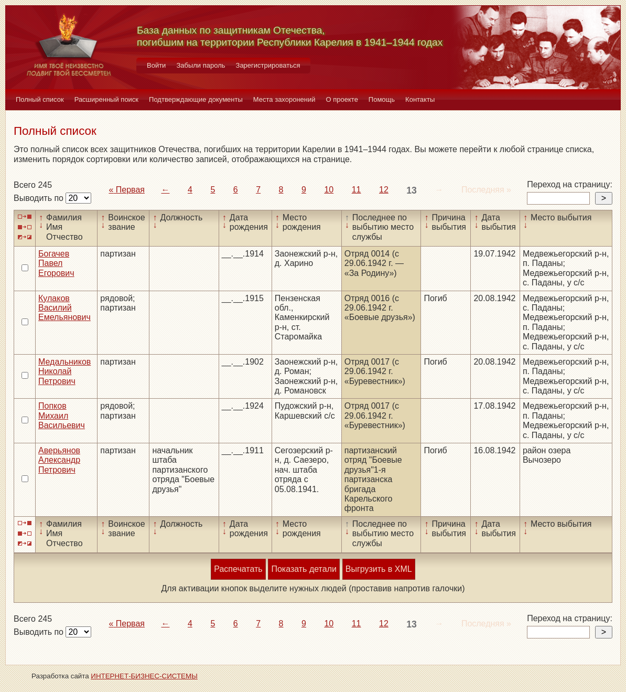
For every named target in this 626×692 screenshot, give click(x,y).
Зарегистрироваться (268, 65)
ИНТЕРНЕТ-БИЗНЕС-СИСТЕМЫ (144, 676)
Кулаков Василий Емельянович (64, 308)
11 (356, 189)
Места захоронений (284, 99)
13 (411, 190)
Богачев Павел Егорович (56, 263)
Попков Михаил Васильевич (61, 415)
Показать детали (303, 569)
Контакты (420, 99)
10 (328, 189)
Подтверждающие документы (196, 99)
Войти (156, 65)
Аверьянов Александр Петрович (59, 460)
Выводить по (40, 198)
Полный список (40, 99)
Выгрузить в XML (379, 569)
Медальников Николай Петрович (64, 371)
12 (383, 189)
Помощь (382, 99)
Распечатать (238, 569)
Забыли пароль (200, 65)
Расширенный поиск (106, 99)
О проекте (342, 99)
